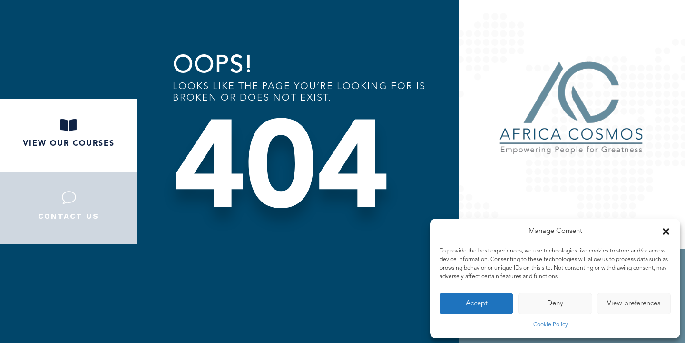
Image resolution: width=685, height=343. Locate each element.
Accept (477, 303)
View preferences (633, 303)
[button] (666, 231)
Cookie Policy (550, 325)
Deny (555, 303)
